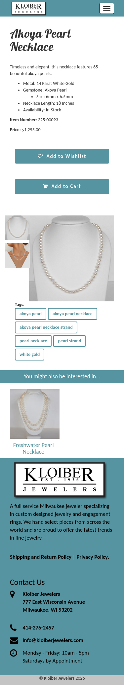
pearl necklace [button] (33, 341)
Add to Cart (62, 186)
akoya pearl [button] (31, 314)
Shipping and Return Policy (40, 556)
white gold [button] (30, 354)
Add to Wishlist (62, 156)
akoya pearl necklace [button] (73, 314)
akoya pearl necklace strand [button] (46, 327)
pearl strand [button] (69, 341)
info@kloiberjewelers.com (52, 640)
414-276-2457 (38, 627)
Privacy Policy (92, 556)
